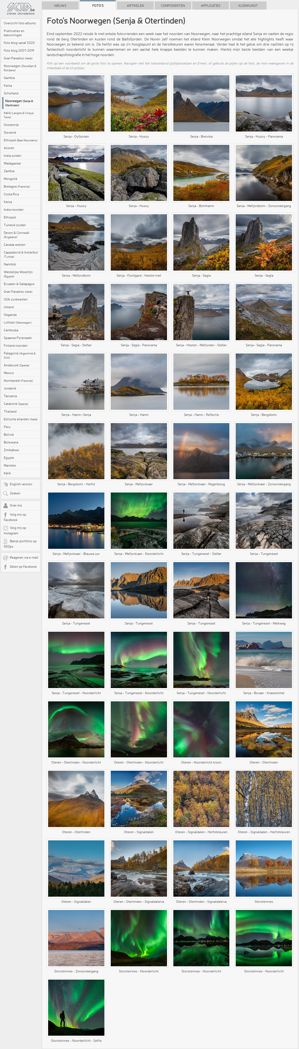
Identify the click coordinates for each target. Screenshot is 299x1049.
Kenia (8, 85)
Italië (19, 115)
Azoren (9, 148)
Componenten (173, 6)
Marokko (10, 465)
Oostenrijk (11, 125)
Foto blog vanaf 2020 (19, 43)
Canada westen (14, 245)
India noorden (14, 209)
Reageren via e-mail (20, 558)
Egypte (9, 458)
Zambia (9, 171)
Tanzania (10, 396)
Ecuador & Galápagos (19, 284)
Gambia (9, 78)
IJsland (9, 307)
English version (17, 484)
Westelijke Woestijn (18, 274)
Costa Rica (11, 194)
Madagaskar (12, 163)
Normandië (18, 380)
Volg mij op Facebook (14, 517)
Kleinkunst (248, 6)
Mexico (9, 373)
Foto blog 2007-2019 (19, 50)
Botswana (11, 442)
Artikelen (135, 6)
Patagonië (20, 355)
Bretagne (17, 186)
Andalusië (16, 365)
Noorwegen (20, 68)
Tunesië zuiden (15, 225)
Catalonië (16, 404)
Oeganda (10, 315)
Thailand (10, 411)
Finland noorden (16, 345)
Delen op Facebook (20, 567)
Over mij (12, 506)
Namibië (10, 264)
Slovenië (10, 132)
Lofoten (18, 322)
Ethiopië (21, 140)
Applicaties (210, 6)
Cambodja (11, 330)
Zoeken (11, 493)
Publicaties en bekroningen (14, 33)
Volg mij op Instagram (14, 530)
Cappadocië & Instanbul (21, 254)
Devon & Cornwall (16, 235)
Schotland (11, 93)
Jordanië (10, 388)
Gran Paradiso (18, 58)
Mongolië (10, 179)
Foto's (97, 6)
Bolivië (9, 434)
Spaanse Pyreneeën (18, 338)
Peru (7, 427)
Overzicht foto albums (20, 23)
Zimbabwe (11, 450)
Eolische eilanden (21, 419)
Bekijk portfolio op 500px (20, 544)
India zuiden (12, 155)
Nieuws (60, 6)
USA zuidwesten (16, 299)
